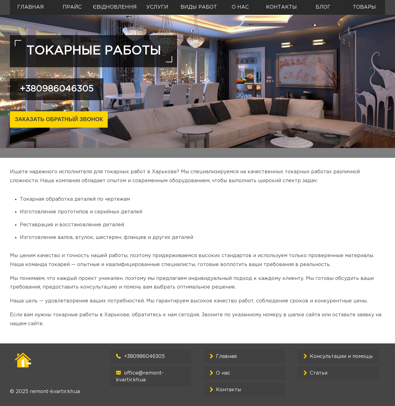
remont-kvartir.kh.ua (55, 391)
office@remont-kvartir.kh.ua (140, 376)
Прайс (72, 7)
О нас (240, 7)
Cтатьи (318, 373)
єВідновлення (115, 7)
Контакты (281, 7)
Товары (364, 7)
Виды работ (199, 7)
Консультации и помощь (341, 356)
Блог (323, 7)
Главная (30, 7)
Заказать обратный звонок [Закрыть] (59, 119)
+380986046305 (57, 89)
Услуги (157, 7)
